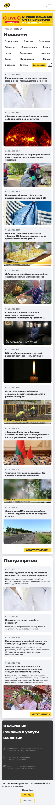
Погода (46, 59)
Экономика (44, 41)
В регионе (10, 65)
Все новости (39, 65)
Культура (45, 53)
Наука (8, 53)
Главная (8, 28)
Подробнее (27, 790)
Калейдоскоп (27, 59)
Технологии (26, 53)
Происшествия (29, 47)
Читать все (40, 714)
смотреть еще (37, 550)
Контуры (24, 65)
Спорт (8, 59)
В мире (46, 47)
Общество (10, 47)
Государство (11, 41)
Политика (28, 41)
